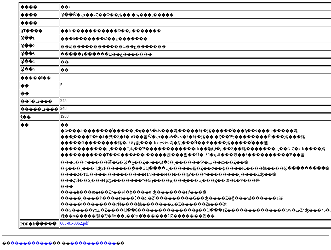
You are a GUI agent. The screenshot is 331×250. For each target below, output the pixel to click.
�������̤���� (93, 243)
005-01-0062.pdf (74, 223)
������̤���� (31, 243)
